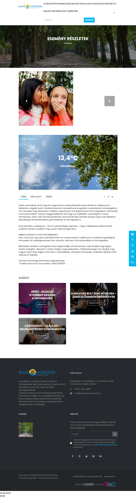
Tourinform (72, 11)
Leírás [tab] (23, 197)
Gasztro (78, 3)
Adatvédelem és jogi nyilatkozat (87, 477)
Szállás (70, 3)
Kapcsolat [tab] (36, 197)
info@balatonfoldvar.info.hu (87, 393)
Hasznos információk (54, 11)
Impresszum (109, 477)
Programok (60, 3)
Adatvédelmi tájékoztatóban (105, 445)
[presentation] (26, 101)
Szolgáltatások (91, 3)
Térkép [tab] (49, 197)
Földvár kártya (108, 3)
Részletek (42, 305)
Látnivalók (48, 3)
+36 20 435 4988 (82, 389)
